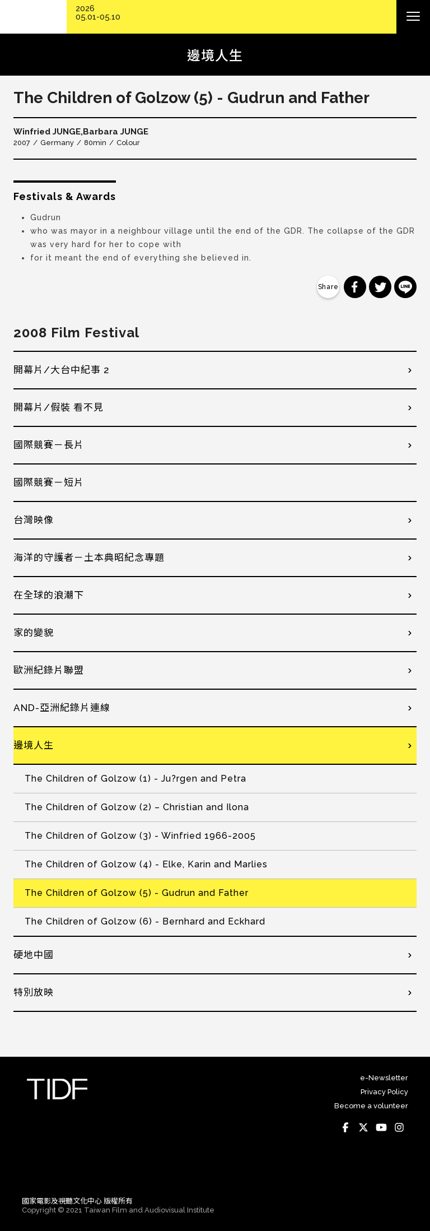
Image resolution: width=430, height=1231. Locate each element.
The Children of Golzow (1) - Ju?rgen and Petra (135, 778)
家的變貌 (33, 632)
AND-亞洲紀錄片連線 (61, 707)
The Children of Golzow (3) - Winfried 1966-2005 (140, 835)
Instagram (399, 1127)
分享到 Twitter (380, 287)
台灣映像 (33, 520)
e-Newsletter (384, 1078)
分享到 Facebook (355, 287)
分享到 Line (405, 287)
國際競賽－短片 (48, 482)
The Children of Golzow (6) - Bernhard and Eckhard (145, 921)
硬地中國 (33, 954)
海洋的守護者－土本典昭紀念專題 (89, 557)
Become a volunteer (371, 1106)
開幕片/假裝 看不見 (58, 407)
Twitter (363, 1127)
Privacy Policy (384, 1092)
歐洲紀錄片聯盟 (48, 670)
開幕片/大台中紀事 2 (61, 369)
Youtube (381, 1127)
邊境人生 (33, 745)
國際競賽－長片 (48, 444)
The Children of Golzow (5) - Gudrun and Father (137, 893)
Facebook (345, 1127)
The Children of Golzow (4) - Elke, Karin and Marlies (146, 864)
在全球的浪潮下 (48, 595)
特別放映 (33, 992)
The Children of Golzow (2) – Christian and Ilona (137, 807)
